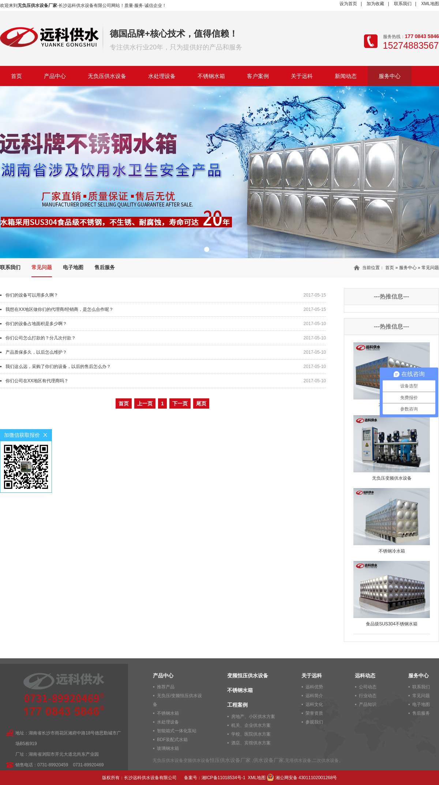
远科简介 (314, 695)
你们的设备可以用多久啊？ (31, 295)
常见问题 (41, 267)
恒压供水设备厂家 (230, 760)
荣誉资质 (314, 713)
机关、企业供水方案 (251, 725)
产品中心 (55, 76)
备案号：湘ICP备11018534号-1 (214, 777)
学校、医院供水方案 (251, 734)
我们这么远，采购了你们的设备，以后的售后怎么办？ (58, 366)
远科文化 (314, 704)
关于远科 (302, 76)
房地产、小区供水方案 (253, 716)
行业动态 (367, 695)
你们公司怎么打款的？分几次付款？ (40, 338)
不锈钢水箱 (211, 76)
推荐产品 (166, 686)
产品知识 (367, 704)
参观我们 (314, 722)
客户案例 (258, 76)
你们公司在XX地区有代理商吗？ (36, 380)
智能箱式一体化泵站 (176, 730)
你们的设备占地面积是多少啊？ (36, 323)
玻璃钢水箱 (168, 748)
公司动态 (367, 686)
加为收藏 (375, 3)
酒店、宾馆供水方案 (251, 742)
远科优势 (314, 686)
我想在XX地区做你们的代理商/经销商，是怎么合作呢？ (59, 309)
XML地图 (430, 3)
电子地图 (73, 267)
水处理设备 (162, 76)
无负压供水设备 (107, 76)
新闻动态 (346, 76)
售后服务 (104, 267)
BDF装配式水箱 (172, 739)
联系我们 (403, 3)
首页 (16, 76)
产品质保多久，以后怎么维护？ (36, 352)
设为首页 (348, 3)
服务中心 (390, 76)
